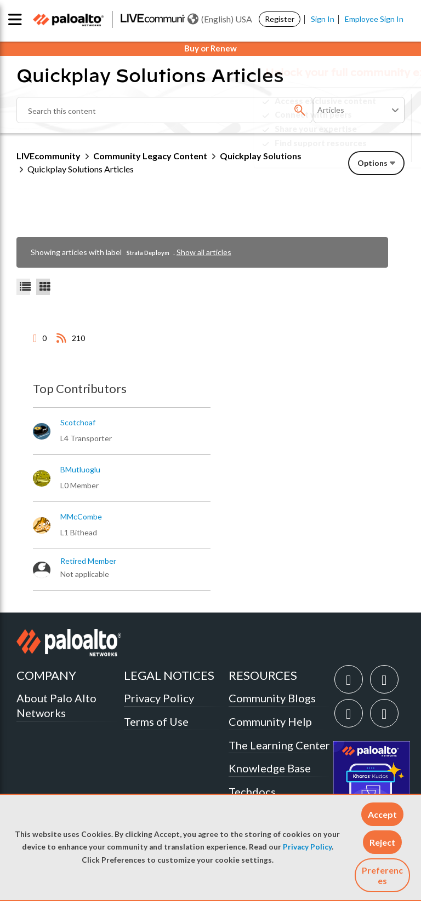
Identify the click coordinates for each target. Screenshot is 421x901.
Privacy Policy (307, 846)
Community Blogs (272, 697)
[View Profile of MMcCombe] (81, 516)
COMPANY (46, 675)
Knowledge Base (270, 768)
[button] (382, 814)
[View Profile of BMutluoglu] (80, 469)
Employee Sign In (374, 19)
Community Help (270, 721)
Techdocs (252, 791)
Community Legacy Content (150, 156)
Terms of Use (156, 721)
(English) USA (219, 19)
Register (279, 19)
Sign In (322, 19)
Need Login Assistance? (355, 152)
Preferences (382, 875)
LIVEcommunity (48, 156)
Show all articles (204, 252)
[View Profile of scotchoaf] (77, 422)
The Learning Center (279, 745)
